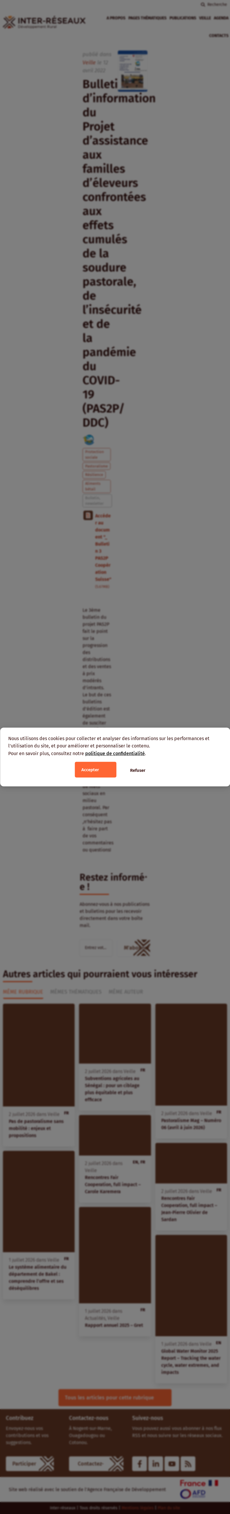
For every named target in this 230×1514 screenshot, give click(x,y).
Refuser (137, 770)
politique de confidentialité (115, 753)
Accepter (90, 769)
